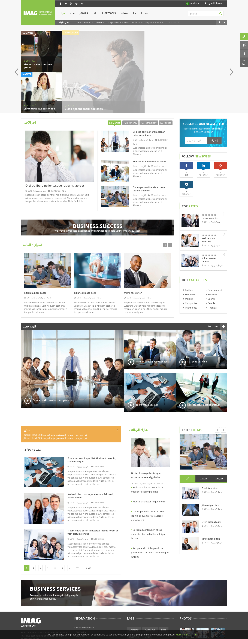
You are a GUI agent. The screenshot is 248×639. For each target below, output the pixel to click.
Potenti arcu (82, 597)
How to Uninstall (85, 589)
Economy (190, 255)
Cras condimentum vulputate (52, 362)
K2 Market (55, 152)
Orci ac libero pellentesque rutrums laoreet (54, 147)
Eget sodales (82, 615)
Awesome (150, 591)
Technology (191, 269)
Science (161, 612)
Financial (212, 269)
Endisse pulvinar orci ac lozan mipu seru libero (149, 95)
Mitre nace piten (133, 254)
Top (244, 62)
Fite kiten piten (210, 449)
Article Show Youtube (208, 201)
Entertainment (137, 605)
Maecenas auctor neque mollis (150, 123)
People (211, 264)
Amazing (133, 591)
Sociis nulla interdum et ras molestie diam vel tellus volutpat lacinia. (148, 495)
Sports (211, 260)
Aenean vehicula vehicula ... (92, 22)
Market (189, 260)
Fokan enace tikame (209, 221)
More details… (183, 634)
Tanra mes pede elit (147, 366)
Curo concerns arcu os (88, 606)
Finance (155, 605)
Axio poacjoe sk (84, 602)
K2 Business (97, 428)
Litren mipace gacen (35, 254)
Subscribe (81, 593)
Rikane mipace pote (85, 254)
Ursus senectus (210, 179)
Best (163, 591)
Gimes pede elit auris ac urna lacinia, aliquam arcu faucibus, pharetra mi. (147, 477)
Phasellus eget (83, 619)
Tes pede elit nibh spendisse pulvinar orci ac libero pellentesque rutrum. (150, 514)
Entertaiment (215, 251)
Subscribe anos (84, 611)
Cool (147, 598)
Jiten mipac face (210, 466)
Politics (189, 251)
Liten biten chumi (211, 483)
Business (212, 255)
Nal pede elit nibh (197, 323)
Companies (191, 264)
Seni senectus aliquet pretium (203, 366)
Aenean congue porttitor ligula (153, 323)
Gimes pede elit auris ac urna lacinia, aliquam (149, 150)
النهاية (88, 529)
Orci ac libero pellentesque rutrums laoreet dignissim (146, 436)
